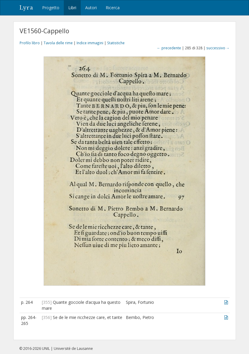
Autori (91, 7)
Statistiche (116, 42)
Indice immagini (90, 42)
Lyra (26, 7)
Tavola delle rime (58, 42)
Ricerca (113, 7)
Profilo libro (30, 42)
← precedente (169, 47)
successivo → (218, 47)
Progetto (50, 7)
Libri (72, 7)
